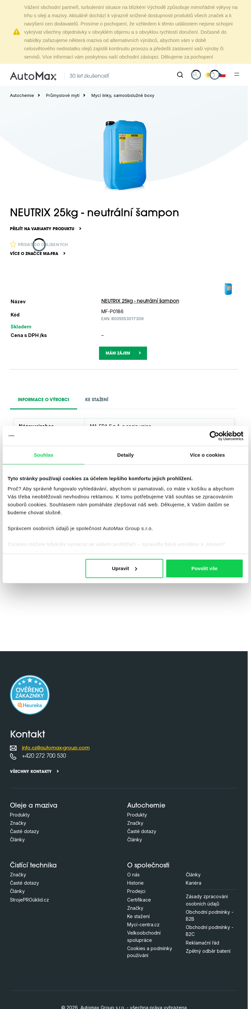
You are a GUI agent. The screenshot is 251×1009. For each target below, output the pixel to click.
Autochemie (22, 95)
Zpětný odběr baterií (208, 951)
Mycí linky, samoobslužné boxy (122, 95)
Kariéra (193, 883)
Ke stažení (138, 916)
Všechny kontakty (31, 772)
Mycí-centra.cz (143, 924)
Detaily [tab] (125, 455)
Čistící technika (33, 866)
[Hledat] (180, 74)
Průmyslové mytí (62, 95)
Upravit (124, 568)
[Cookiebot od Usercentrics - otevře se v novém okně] (214, 436)
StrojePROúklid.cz (29, 900)
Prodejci (136, 891)
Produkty (20, 815)
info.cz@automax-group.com (56, 748)
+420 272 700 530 (44, 756)
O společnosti (148, 866)
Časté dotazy (24, 831)
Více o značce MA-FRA (34, 254)
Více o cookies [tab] (207, 455)
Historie (135, 883)
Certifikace (139, 900)
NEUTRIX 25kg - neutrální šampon (140, 301)
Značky (18, 823)
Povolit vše (204, 568)
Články (17, 839)
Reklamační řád (202, 943)
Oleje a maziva (33, 806)
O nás (133, 874)
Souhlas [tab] (43, 455)
